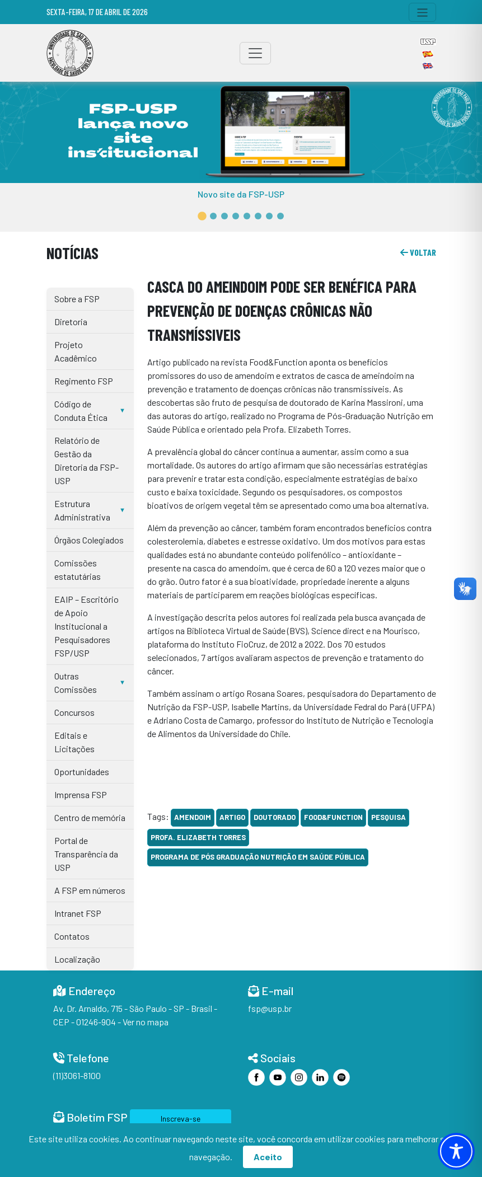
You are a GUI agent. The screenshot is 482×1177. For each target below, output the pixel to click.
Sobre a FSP (77, 298)
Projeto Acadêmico (75, 351)
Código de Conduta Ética (80, 410)
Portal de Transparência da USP (86, 854)
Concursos (74, 712)
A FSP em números (89, 890)
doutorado (275, 817)
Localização (77, 959)
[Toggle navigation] (422, 12)
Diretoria (70, 321)
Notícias (72, 252)
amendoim (192, 817)
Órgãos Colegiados (89, 539)
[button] (202, 216)
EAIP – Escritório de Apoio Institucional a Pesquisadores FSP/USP (86, 626)
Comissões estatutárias (77, 569)
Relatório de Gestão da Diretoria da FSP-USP (86, 460)
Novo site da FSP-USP (241, 194)
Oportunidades (81, 771)
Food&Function (333, 817)
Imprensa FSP (80, 794)
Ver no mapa (146, 1021)
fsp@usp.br (270, 1008)
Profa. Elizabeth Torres (198, 837)
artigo (232, 817)
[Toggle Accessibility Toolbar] (456, 1151)
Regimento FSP (83, 381)
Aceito (268, 1156)
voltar (418, 252)
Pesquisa (388, 817)
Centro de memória (89, 817)
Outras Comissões (75, 682)
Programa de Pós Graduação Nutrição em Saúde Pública (258, 856)
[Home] (69, 53)
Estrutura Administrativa (82, 510)
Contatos (72, 936)
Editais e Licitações (74, 742)
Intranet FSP (77, 913)
